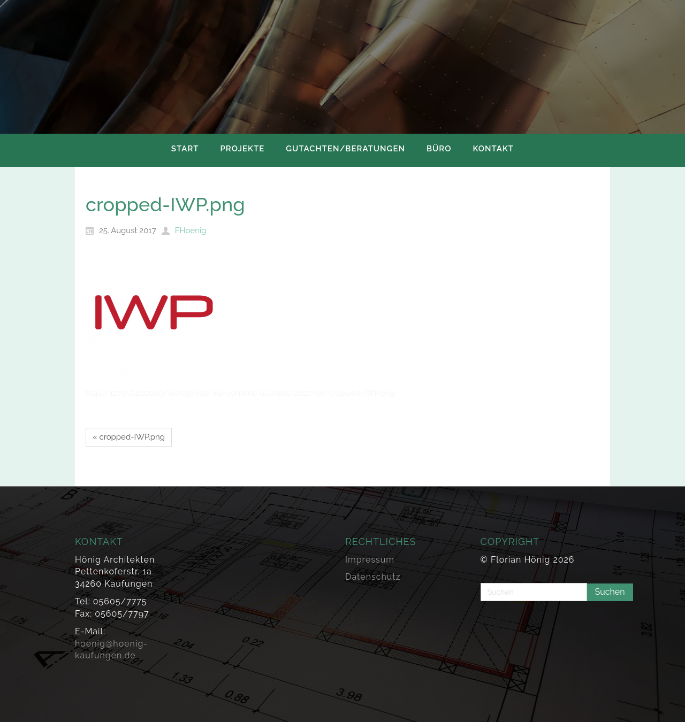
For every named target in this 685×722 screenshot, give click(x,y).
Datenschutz (373, 577)
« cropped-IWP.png (129, 437)
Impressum (369, 560)
